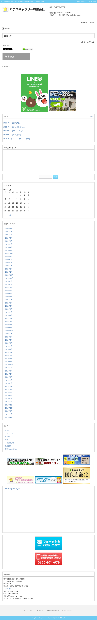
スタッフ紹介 (28, 610)
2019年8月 (9, 368)
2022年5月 (9, 290)
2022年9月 (9, 281)
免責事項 (40, 610)
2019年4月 (9, 380)
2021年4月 (9, 315)
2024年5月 (9, 244)
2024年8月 (9, 235)
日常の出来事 (10, 443)
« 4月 (9, 215)
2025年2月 (9, 232)
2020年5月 (9, 346)
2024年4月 (9, 247)
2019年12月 (9, 358)
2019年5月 (9, 377)
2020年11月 (9, 328)
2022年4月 (9, 294)
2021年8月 (9, 303)
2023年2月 (9, 269)
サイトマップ (67, 610)
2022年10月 (9, 278)
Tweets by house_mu (12, 489)
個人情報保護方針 (53, 610)
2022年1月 (9, 297)
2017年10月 (9, 408)
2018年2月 (9, 402)
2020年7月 (9, 340)
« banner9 (6, 66)
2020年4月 (9, 349)
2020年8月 (9, 337)
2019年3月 (9, 383)
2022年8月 (9, 284)
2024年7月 (9, 238)
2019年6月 (9, 374)
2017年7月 (9, 417)
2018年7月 (9, 389)
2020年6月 (9, 343)
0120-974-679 (57, 7)
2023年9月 (9, 260)
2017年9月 (9, 411)
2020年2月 (9, 355)
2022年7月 (9, 287)
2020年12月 (9, 324)
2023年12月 (9, 253)
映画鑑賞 (8, 446)
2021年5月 (9, 312)
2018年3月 (9, 399)
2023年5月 (9, 266)
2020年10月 (9, 331)
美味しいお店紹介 (11, 449)
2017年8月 (9, 414)
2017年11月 (9, 405)
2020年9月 (9, 334)
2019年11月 (9, 362)
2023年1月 (9, 272)
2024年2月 (9, 250)
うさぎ (7, 430)
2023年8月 (9, 263)
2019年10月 (9, 365)
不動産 (7, 437)
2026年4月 (9, 229)
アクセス (93, 22)
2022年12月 (9, 275)
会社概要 (84, 22)
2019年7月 (9, 371)
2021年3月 (9, 318)
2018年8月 (9, 386)
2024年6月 (9, 241)
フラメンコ (9, 433)
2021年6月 (9, 309)
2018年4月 (9, 396)
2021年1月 (9, 321)
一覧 (92, 116)
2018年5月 (9, 392)
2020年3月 (9, 352)
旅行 (6, 440)
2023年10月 (9, 256)
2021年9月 (9, 300)
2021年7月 (9, 306)
